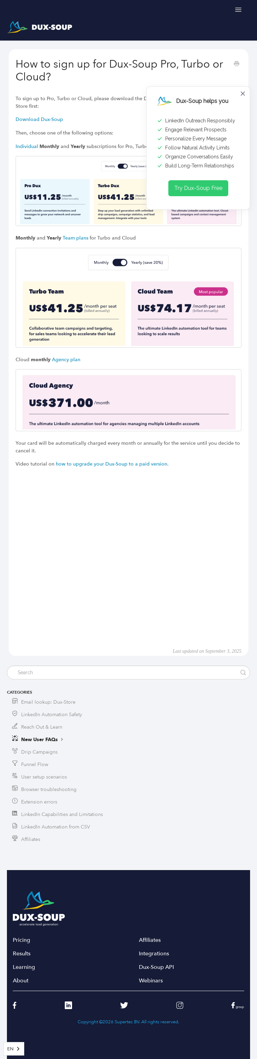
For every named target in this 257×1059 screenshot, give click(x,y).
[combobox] (13, 1049)
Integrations (154, 953)
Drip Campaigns (39, 752)
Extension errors (39, 802)
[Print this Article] (236, 64)
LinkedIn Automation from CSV (55, 827)
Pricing (21, 940)
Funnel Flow (34, 764)
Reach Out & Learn (41, 727)
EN (10, 1048)
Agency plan (66, 359)
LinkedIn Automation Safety (51, 714)
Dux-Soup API (156, 967)
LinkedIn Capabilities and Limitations (62, 814)
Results (21, 953)
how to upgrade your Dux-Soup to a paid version (111, 464)
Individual (27, 146)
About (20, 980)
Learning (24, 967)
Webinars (151, 980)
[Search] (128, 672)
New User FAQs (43, 739)
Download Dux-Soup (39, 119)
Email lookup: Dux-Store (48, 702)
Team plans (75, 238)
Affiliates (30, 839)
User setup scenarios (44, 777)
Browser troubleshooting (49, 789)
